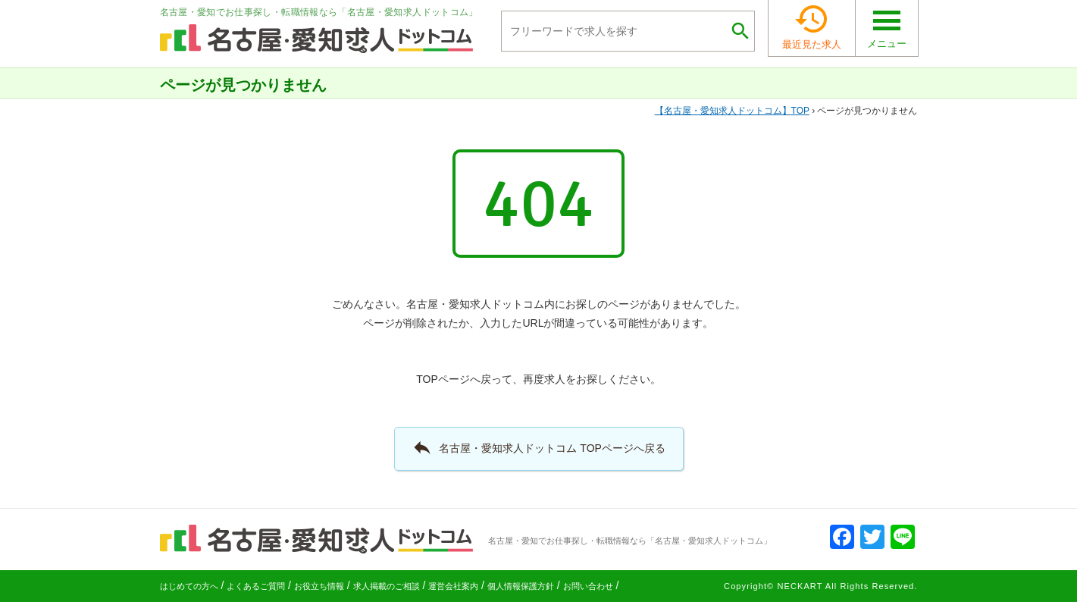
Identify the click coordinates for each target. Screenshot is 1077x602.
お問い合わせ (588, 586)
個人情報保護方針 (520, 586)
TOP (732, 110)
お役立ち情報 (319, 586)
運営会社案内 (453, 586)
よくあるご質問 (256, 586)
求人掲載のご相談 (386, 586)
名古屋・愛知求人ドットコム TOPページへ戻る (538, 447)
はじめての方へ (189, 586)
